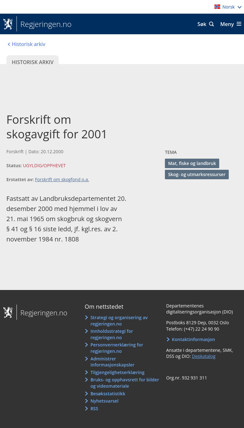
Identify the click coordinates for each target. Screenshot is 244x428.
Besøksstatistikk (108, 394)
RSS (94, 408)
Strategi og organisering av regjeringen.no (119, 320)
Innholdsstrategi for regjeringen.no (112, 334)
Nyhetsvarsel (105, 401)
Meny (227, 24)
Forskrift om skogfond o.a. (62, 179)
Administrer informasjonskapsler (113, 362)
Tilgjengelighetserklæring (118, 372)
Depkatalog (203, 356)
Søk (202, 24)
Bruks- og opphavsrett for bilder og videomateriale (125, 383)
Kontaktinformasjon (193, 339)
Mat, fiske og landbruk (192, 163)
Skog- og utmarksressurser (197, 174)
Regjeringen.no (44, 24)
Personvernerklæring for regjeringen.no (117, 348)
